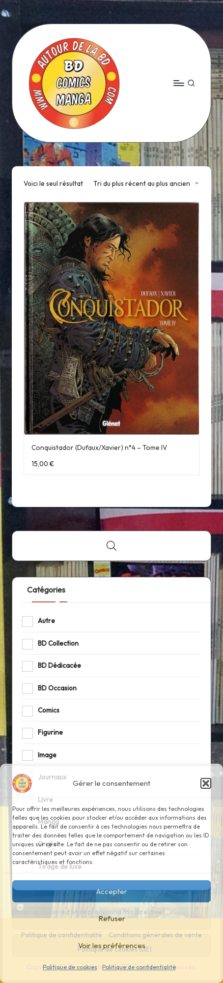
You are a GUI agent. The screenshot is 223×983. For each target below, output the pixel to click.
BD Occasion (57, 688)
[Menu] (178, 83)
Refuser (111, 918)
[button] (206, 783)
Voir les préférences (111, 945)
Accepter (111, 891)
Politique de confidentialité (139, 967)
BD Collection (58, 643)
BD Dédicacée (59, 665)
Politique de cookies (70, 967)
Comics (48, 710)
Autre (46, 620)
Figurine (50, 732)
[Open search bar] (111, 546)
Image (47, 754)
